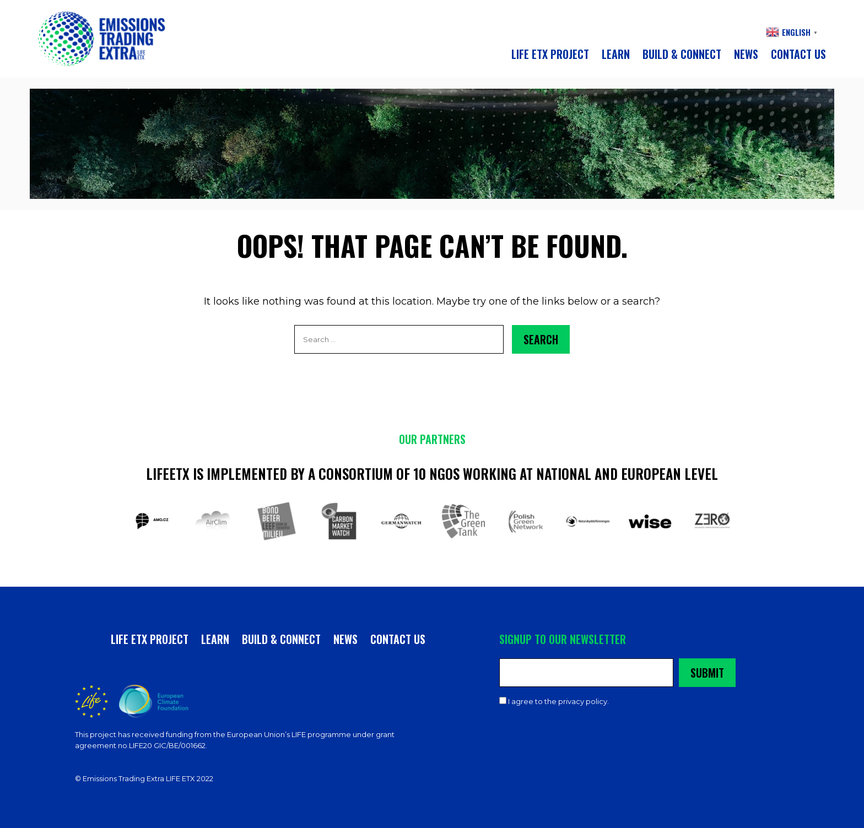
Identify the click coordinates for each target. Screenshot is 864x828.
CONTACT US (798, 54)
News (746, 54)
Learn (616, 54)
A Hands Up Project (690, 750)
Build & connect (681, 54)
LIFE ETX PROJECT (550, 54)
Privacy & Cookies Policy (547, 750)
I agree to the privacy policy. (558, 701)
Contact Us (623, 750)
